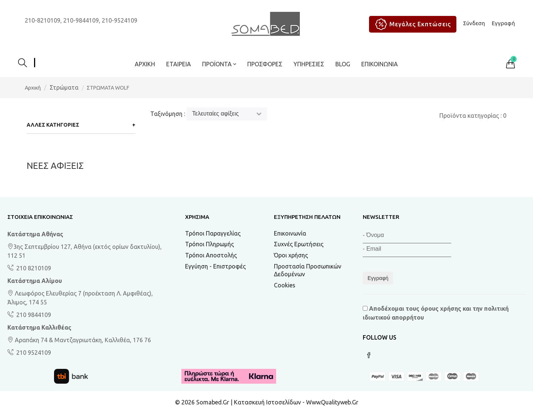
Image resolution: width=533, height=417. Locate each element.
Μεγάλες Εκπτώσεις (411, 24)
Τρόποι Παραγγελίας (213, 233)
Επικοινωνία (379, 64)
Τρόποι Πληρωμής (209, 244)
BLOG (342, 64)
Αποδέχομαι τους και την (436, 313)
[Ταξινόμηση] (227, 113)
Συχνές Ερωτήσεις (299, 244)
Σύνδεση (474, 23)
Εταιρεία (178, 64)
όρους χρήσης (441, 308)
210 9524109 (33, 352)
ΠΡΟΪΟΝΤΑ (219, 64)
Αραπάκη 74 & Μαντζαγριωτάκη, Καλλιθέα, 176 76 (79, 340)
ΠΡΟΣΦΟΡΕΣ (264, 64)
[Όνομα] (407, 236)
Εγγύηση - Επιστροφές (215, 266)
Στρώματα (64, 87)
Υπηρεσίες (309, 64)
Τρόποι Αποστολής (211, 255)
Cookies (284, 285)
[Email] (407, 250)
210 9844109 (33, 314)
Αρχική (145, 64)
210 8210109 (33, 268)
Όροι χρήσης (291, 255)
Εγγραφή (503, 23)
